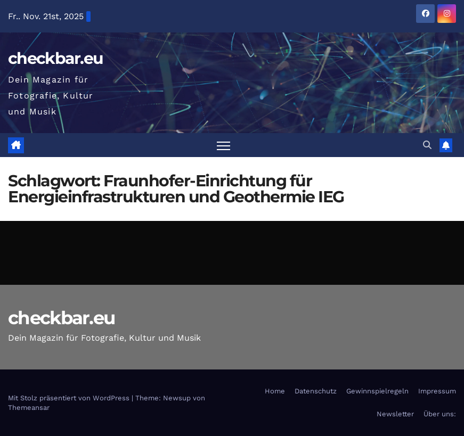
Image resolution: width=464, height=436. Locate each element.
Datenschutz (316, 391)
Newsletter (395, 414)
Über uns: (440, 414)
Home (275, 391)
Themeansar (29, 408)
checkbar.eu (55, 58)
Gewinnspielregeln (377, 391)
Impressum (437, 391)
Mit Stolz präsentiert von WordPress (70, 398)
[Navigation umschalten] (223, 145)
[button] (427, 145)
